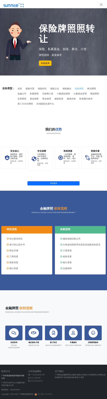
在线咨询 (45, 63)
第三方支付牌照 (25, 104)
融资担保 (71, 98)
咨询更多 (53, 183)
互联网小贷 (47, 93)
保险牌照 (79, 88)
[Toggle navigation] (101, 4)
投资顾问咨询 (85, 98)
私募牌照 (34, 93)
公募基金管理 (80, 93)
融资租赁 (59, 98)
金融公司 (22, 93)
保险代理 (29, 88)
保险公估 (54, 88)
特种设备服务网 (35, 381)
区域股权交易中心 (45, 104)
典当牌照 (91, 88)
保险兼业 (66, 88)
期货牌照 (94, 93)
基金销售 (34, 98)
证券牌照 (22, 98)
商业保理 (46, 98)
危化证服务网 (34, 378)
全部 (20, 88)
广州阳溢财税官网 (36, 375)
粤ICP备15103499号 (43, 394)
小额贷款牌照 (63, 93)
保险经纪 (42, 88)
